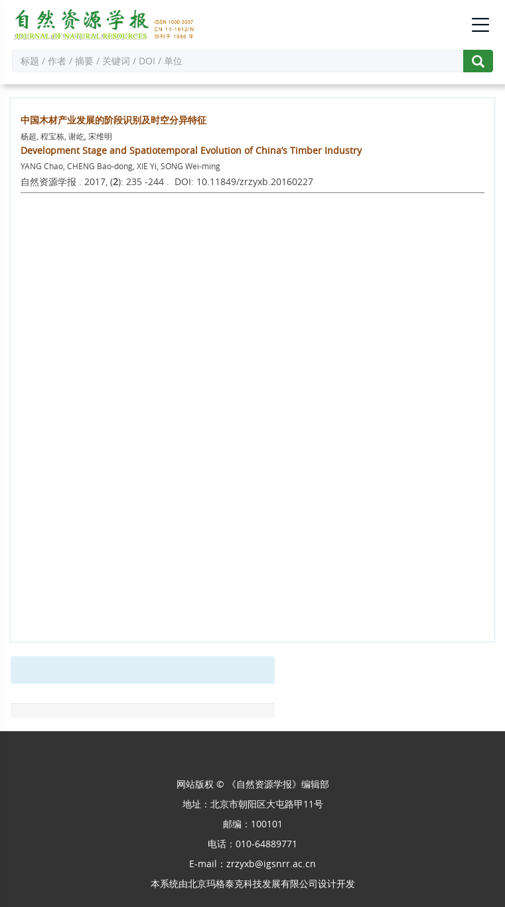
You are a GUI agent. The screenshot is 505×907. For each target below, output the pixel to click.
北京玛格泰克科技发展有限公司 (253, 883)
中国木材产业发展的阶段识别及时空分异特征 (113, 119)
